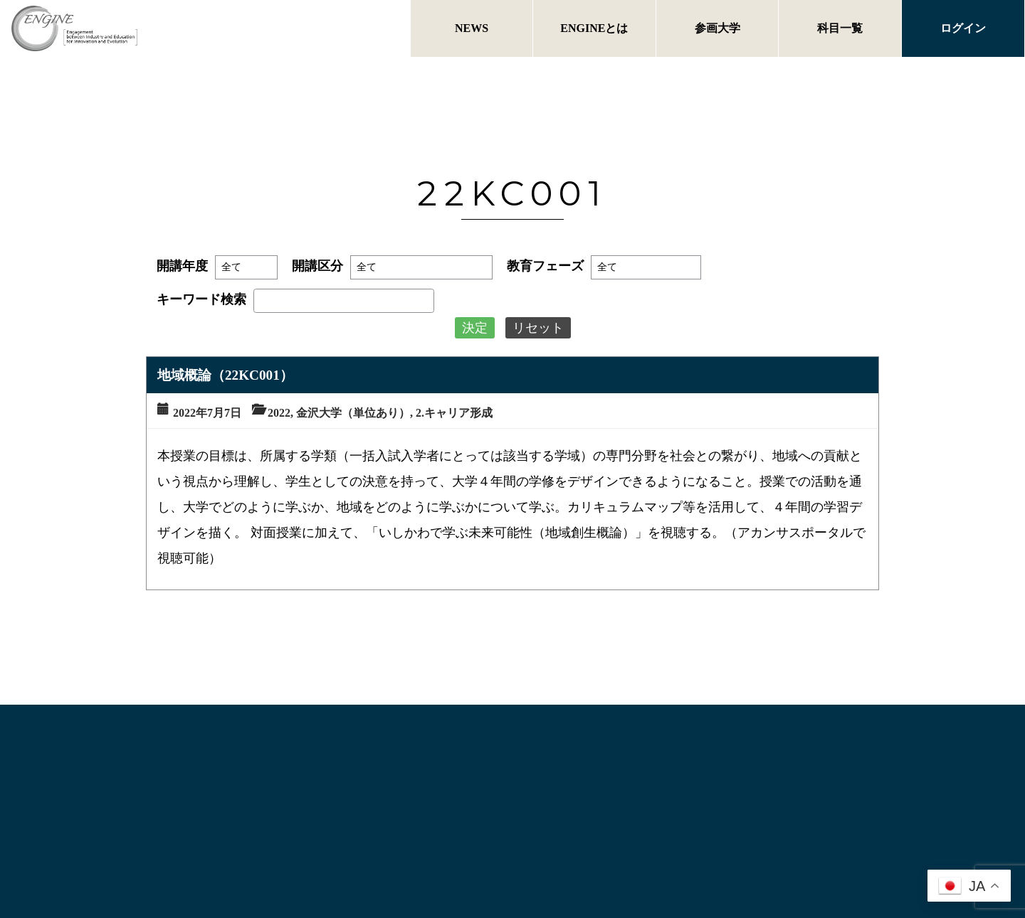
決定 (475, 328)
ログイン (963, 28)
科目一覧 (840, 28)
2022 (279, 413)
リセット (538, 328)
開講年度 (182, 266)
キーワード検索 (201, 299)
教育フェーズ (545, 266)
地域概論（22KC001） (225, 375)
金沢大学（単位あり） (353, 413)
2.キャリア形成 (454, 413)
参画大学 (717, 28)
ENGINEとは (594, 28)
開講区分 (317, 266)
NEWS (471, 28)
